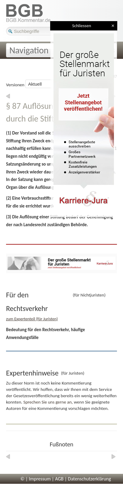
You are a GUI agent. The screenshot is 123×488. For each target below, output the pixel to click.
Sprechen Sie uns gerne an (47, 402)
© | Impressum (36, 479)
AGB (59, 479)
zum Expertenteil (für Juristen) (32, 319)
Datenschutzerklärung (89, 479)
